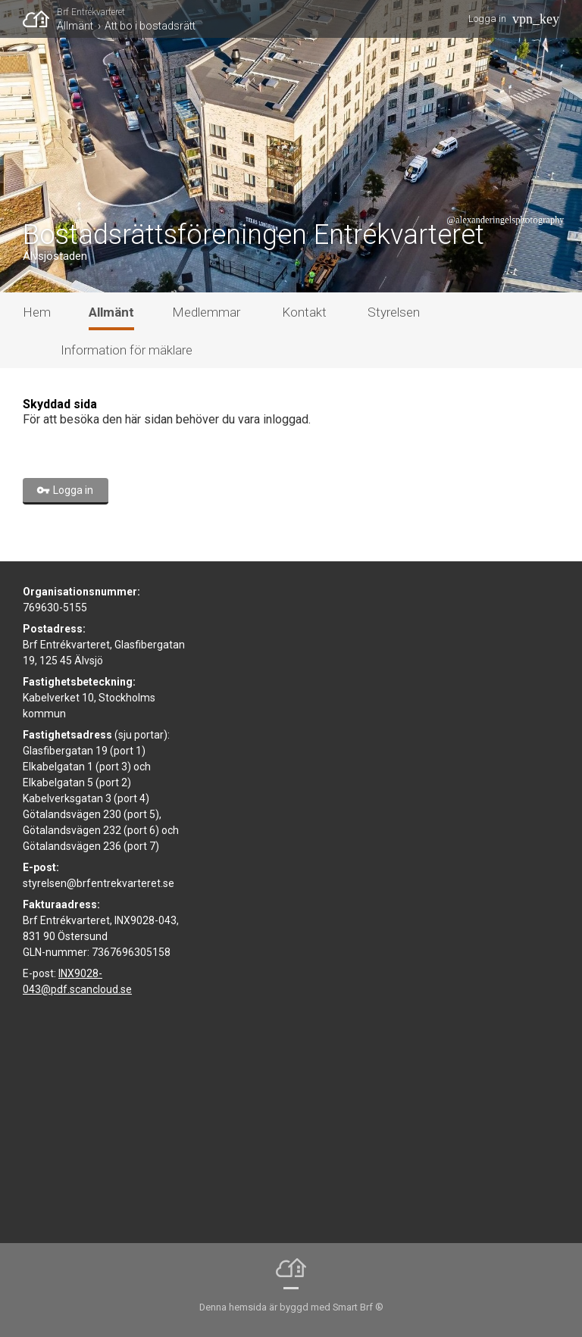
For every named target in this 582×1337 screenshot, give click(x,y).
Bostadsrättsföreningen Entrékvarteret (253, 235)
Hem (37, 312)
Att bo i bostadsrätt (150, 26)
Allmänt (75, 26)
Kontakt (304, 312)
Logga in (487, 18)
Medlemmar (206, 312)
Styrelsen (394, 312)
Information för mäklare (126, 350)
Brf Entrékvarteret (91, 12)
